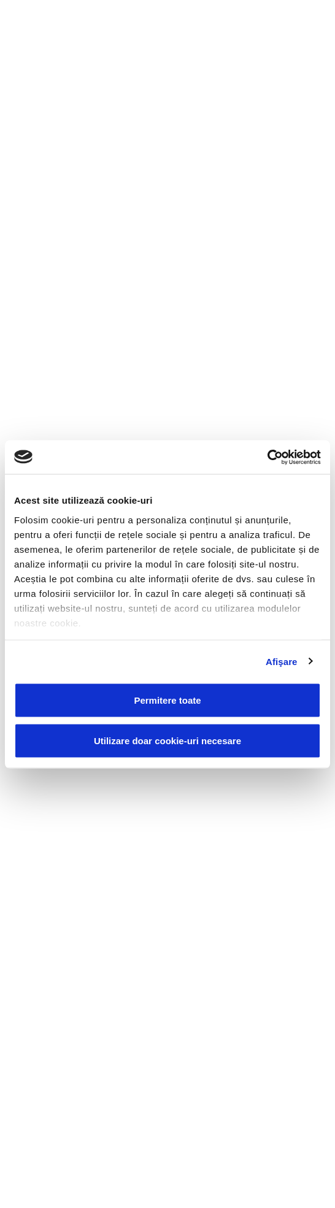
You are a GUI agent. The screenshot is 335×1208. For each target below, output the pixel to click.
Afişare (282, 661)
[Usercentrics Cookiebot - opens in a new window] (267, 457)
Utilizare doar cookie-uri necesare (167, 740)
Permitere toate (167, 700)
